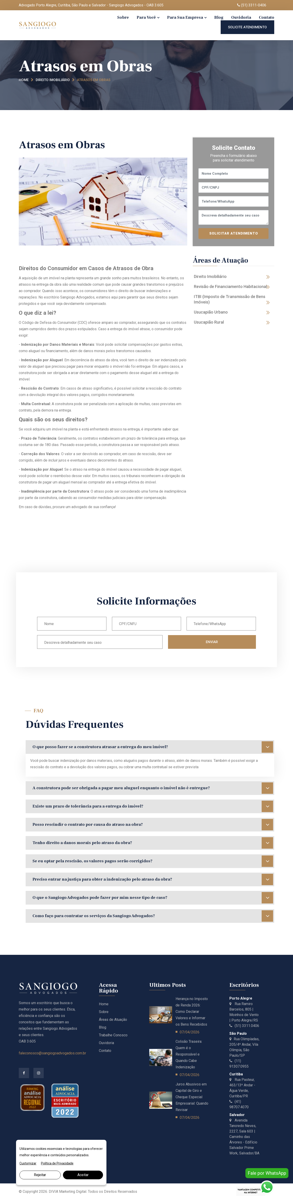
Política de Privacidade (57, 1163)
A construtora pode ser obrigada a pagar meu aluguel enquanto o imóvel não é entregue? (153, 788)
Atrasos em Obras (93, 80)
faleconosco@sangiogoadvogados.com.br (52, 1053)
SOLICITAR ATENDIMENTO (233, 233)
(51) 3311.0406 (244, 1026)
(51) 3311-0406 (251, 5)
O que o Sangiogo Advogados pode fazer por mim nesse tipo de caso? (153, 897)
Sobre (123, 17)
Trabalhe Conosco (113, 1035)
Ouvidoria (241, 17)
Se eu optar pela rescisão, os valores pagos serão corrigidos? (153, 861)
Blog (218, 17)
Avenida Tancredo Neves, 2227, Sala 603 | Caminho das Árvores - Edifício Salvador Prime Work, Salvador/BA (244, 1136)
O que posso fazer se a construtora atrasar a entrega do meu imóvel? (153, 747)
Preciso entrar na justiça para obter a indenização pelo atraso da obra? (153, 879)
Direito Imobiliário (53, 80)
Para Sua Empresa (185, 17)
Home (24, 80)
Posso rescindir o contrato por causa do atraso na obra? (153, 824)
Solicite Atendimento (247, 27)
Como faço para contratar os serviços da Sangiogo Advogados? (153, 916)
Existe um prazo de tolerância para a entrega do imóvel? (153, 806)
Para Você (146, 17)
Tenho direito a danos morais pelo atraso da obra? (153, 843)
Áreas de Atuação (113, 1019)
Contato (266, 17)
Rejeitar (40, 1175)
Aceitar (83, 1175)
